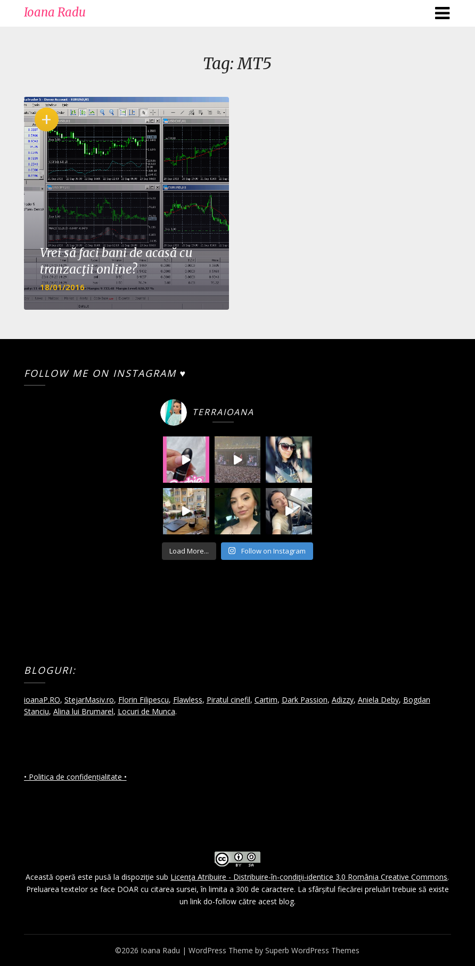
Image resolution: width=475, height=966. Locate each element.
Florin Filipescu (143, 700)
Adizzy (343, 700)
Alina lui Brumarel (83, 711)
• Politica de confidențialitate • (75, 777)
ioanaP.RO (42, 700)
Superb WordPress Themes (312, 950)
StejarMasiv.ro (89, 700)
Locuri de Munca (146, 711)
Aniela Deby (378, 700)
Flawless (187, 700)
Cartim (266, 700)
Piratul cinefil (228, 700)
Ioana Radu (55, 12)
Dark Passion (304, 700)
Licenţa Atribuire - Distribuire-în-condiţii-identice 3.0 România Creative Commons (308, 877)
